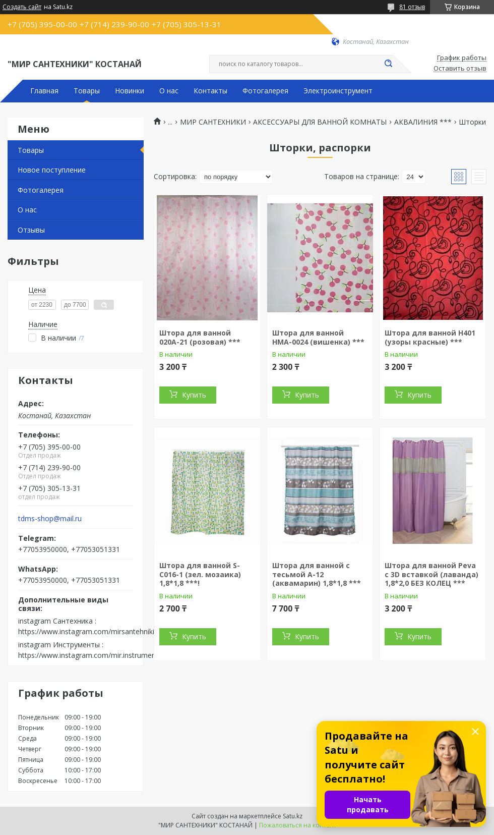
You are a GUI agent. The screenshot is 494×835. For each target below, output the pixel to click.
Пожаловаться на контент (297, 825)
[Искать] (388, 64)
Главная (44, 90)
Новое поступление (52, 170)
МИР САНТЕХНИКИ (213, 122)
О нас (168, 90)
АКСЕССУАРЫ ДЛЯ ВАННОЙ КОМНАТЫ (320, 122)
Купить (194, 395)
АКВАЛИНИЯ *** (423, 122)
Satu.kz (292, 816)
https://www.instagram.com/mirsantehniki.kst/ (93, 631)
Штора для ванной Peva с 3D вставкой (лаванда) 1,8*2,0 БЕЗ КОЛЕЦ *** (431, 574)
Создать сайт (22, 7)
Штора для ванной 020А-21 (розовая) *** (199, 337)
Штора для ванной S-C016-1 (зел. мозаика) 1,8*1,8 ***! (200, 574)
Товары (87, 90)
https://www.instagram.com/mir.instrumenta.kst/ (97, 655)
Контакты (210, 90)
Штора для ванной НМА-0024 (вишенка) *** (318, 337)
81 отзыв (412, 7)
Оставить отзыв (460, 68)
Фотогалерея (265, 90)
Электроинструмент (338, 90)
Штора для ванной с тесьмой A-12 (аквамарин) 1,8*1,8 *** (316, 574)
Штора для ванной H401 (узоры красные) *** (430, 337)
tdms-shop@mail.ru (50, 518)
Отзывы (31, 230)
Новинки (129, 90)
